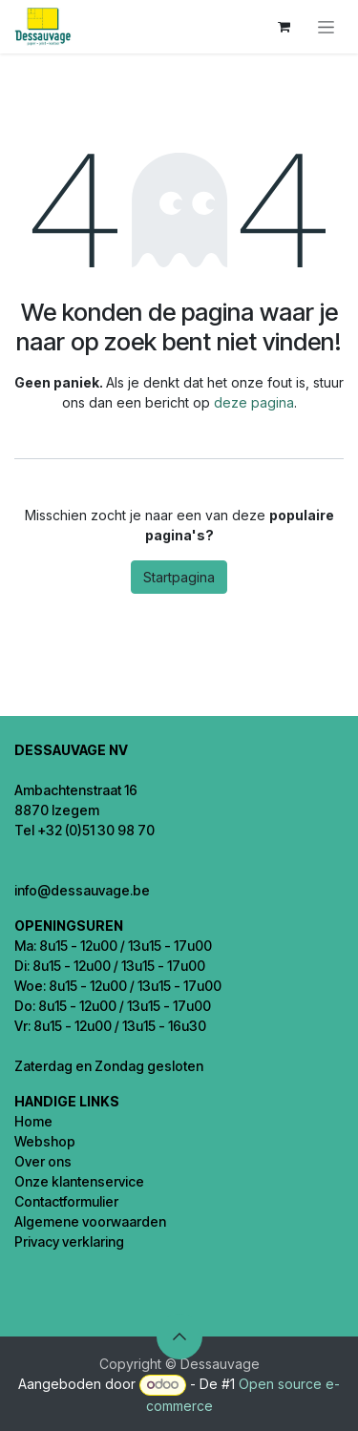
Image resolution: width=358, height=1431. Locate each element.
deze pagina (254, 402)
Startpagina (179, 577)
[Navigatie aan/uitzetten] (326, 27)
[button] (179, 1336)
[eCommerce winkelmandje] (283, 27)
